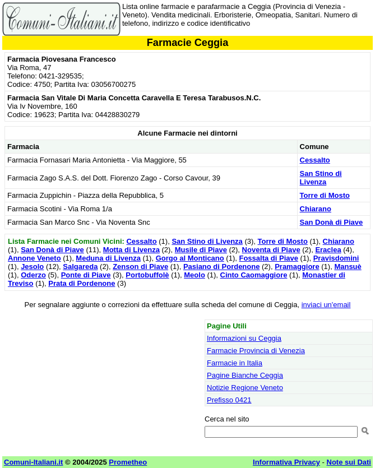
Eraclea (328, 249)
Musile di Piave (201, 249)
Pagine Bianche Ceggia (245, 375)
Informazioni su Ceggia (244, 338)
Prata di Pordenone (81, 283)
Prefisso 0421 (229, 400)
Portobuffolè (147, 275)
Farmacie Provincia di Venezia (256, 350)
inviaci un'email (326, 304)
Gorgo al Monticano (190, 258)
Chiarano (315, 209)
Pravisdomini (336, 258)
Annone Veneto (34, 258)
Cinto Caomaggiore (254, 275)
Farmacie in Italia (234, 363)
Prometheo (128, 462)
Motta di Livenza (131, 249)
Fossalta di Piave (268, 258)
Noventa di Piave (271, 249)
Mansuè (347, 266)
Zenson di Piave (140, 266)
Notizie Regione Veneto (245, 387)
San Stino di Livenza (321, 177)
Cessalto (315, 160)
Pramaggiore (297, 266)
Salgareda (80, 266)
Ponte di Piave (86, 275)
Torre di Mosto (325, 195)
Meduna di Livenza (108, 258)
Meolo (194, 275)
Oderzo (33, 275)
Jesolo (32, 266)
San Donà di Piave (331, 222)
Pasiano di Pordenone (221, 266)
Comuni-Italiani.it (33, 462)
